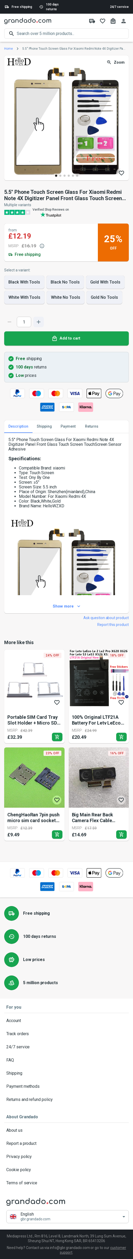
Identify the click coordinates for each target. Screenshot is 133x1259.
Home (8, 48)
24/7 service (119, 7)
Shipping (66, 1073)
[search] (73, 33)
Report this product (113, 625)
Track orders (66, 1033)
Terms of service (66, 1183)
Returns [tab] (91, 426)
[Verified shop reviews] (66, 212)
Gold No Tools (104, 297)
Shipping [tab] (44, 426)
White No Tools (65, 297)
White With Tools (24, 297)
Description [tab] (18, 426)
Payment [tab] (68, 426)
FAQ (66, 1060)
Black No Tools (65, 282)
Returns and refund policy (66, 1099)
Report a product (66, 1143)
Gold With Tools (105, 282)
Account (66, 1020)
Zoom (116, 62)
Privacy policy (66, 1156)
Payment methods (66, 1086)
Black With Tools (24, 282)
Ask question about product (106, 618)
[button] (67, 1216)
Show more (66, 606)
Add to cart (66, 338)
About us (66, 1130)
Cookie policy (66, 1169)
